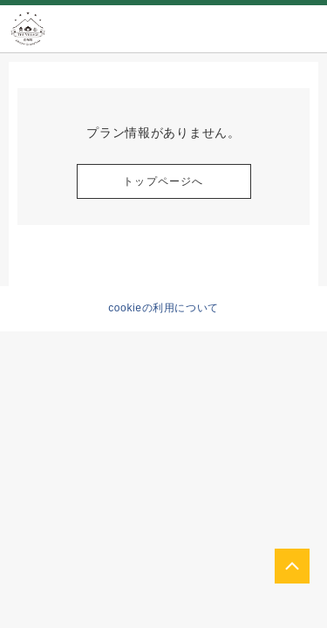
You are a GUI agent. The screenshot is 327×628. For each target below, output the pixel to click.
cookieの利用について (163, 308)
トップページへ (163, 181)
